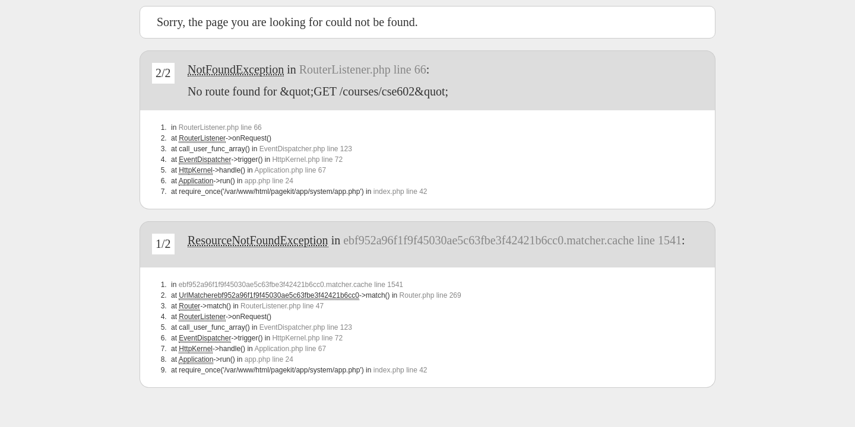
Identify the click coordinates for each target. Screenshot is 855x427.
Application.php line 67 (290, 170)
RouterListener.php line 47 (282, 306)
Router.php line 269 (430, 295)
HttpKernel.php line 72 (307, 159)
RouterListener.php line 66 (362, 69)
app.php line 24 (269, 181)
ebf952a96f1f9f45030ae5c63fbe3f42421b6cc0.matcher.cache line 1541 (512, 240)
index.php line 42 (400, 191)
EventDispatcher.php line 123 (305, 149)
